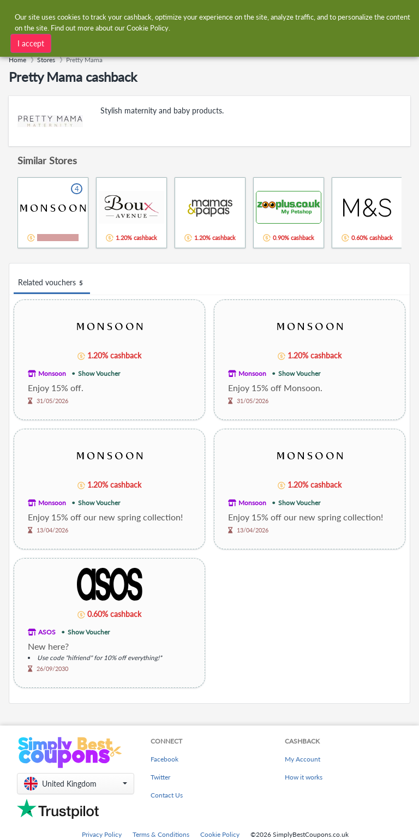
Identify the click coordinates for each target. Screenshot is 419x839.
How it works (303, 777)
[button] (75, 783)
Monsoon (52, 373)
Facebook (164, 759)
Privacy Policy (102, 834)
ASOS (47, 632)
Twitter (160, 777)
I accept (30, 42)
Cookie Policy (220, 834)
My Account (302, 759)
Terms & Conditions (161, 834)
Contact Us (167, 795)
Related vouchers (52, 283)
